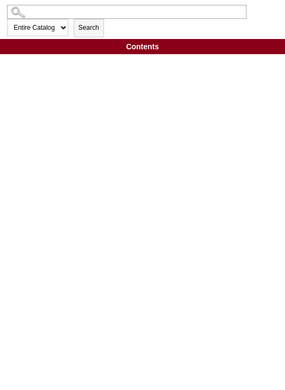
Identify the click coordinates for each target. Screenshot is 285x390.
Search (89, 27)
